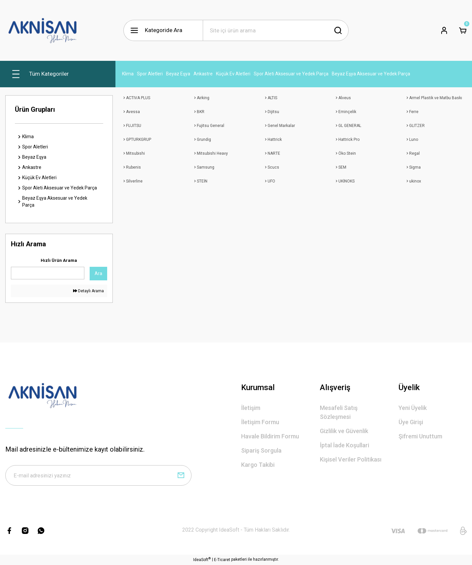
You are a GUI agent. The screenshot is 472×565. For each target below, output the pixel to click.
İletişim (250, 407)
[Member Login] (444, 30)
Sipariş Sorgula (261, 450)
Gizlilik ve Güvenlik (344, 430)
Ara (98, 273)
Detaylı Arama (88, 291)
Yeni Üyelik (413, 407)
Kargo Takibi (258, 464)
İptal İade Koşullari (344, 445)
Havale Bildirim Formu (270, 436)
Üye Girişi (411, 422)
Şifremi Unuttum (420, 436)
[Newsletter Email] (98, 475)
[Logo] (42, 30)
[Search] (276, 30)
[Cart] (463, 30)
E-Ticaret (222, 560)
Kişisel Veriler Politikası (350, 459)
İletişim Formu (260, 422)
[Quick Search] (47, 273)
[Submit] (181, 475)
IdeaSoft (202, 560)
